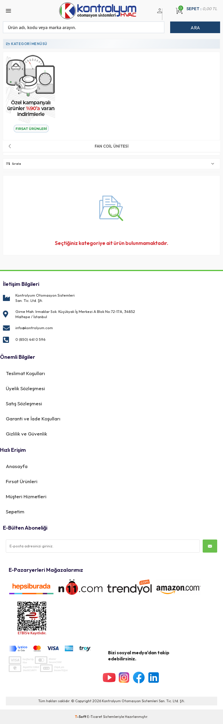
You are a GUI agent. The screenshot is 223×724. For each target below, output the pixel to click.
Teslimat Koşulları (25, 373)
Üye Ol (165, 14)
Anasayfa (17, 466)
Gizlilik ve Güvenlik (26, 434)
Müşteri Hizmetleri (26, 496)
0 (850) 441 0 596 (30, 339)
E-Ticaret (94, 716)
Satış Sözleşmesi (24, 403)
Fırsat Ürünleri (21, 481)
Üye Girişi (158, 14)
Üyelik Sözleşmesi (25, 388)
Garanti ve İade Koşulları (33, 418)
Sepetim (15, 511)
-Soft (81, 716)
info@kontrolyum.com (34, 327)
